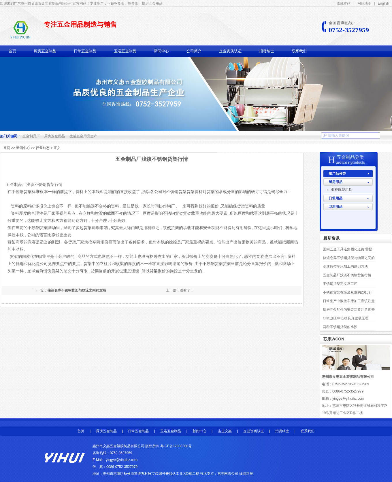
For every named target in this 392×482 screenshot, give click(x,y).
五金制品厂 (31, 136)
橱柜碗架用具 (341, 190)
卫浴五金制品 (125, 51)
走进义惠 (225, 431)
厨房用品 (335, 182)
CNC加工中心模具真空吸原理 (345, 318)
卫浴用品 (335, 207)
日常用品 (335, 198)
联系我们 (299, 51)
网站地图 (364, 3)
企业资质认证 (230, 51)
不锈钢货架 (38, 227)
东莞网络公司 (227, 474)
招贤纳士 (266, 51)
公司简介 (193, 51)
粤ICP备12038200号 (176, 446)
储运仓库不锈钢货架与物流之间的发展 (76, 290)
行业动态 (43, 148)
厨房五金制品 (45, 51)
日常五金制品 (85, 51)
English (383, 3)
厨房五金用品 (54, 136)
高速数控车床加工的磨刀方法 (345, 266)
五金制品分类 (350, 157)
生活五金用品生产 (83, 136)
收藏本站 (343, 3)
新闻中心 (161, 51)
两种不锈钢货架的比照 (340, 327)
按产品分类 (337, 174)
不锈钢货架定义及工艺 (340, 284)
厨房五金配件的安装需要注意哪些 (349, 310)
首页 (12, 51)
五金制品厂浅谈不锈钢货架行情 (347, 275)
